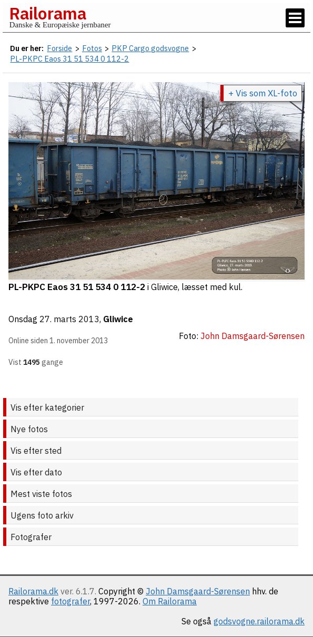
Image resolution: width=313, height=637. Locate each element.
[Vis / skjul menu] (295, 17)
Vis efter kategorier (47, 407)
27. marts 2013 (69, 319)
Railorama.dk (33, 591)
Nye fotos (29, 429)
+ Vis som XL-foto (262, 93)
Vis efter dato (36, 472)
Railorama (47, 13)
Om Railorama (170, 601)
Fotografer (31, 537)
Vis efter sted (36, 450)
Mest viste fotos (41, 494)
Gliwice (118, 319)
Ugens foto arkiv (42, 515)
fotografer (70, 601)
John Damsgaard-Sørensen (198, 591)
